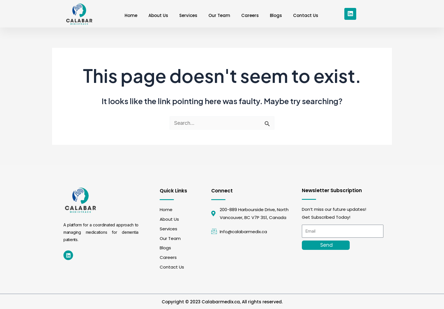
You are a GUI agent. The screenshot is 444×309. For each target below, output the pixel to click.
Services (188, 15)
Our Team (219, 15)
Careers (250, 15)
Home (130, 15)
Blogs (276, 15)
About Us (158, 15)
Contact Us (306, 15)
